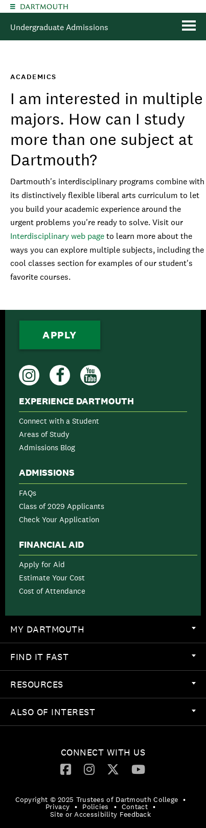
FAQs (27, 493)
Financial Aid (51, 544)
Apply (59, 335)
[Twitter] (113, 769)
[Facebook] (65, 769)
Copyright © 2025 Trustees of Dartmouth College (96, 799)
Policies (95, 806)
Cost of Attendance (52, 591)
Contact (135, 806)
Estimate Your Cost (52, 577)
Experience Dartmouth (76, 401)
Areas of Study (44, 434)
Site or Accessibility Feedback (100, 814)
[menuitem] (103, 426)
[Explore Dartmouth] (12, 6)
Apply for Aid (42, 564)
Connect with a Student (59, 421)
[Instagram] (89, 769)
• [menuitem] (184, 799)
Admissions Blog (47, 447)
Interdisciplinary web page (57, 236)
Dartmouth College (44, 6)
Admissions (47, 472)
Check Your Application (59, 519)
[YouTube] (138, 769)
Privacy (57, 806)
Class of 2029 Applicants (61, 506)
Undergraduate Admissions (59, 27)
